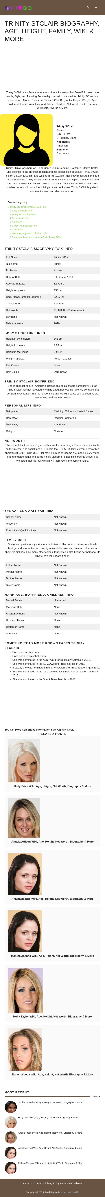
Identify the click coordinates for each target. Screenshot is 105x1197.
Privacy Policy (52, 1183)
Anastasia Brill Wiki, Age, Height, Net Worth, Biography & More (52, 898)
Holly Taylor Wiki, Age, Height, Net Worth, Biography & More (52, 1016)
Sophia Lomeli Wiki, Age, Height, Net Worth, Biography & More (50, 1102)
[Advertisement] (52, 69)
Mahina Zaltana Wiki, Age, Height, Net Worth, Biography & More (52, 955)
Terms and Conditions (71, 1183)
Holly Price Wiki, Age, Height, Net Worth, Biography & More (52, 786)
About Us (27, 1183)
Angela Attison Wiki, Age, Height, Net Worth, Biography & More (52, 841)
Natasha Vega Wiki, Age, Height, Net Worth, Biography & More (52, 1074)
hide (23, 202)
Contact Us (38, 1183)
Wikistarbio (68, 729)
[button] (88, 7)
